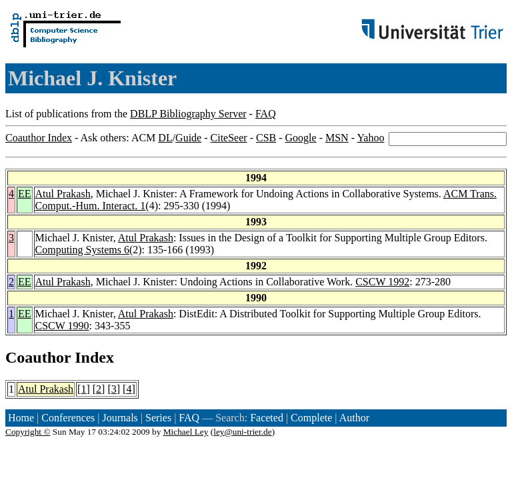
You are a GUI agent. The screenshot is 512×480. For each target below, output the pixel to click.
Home (21, 417)
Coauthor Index (38, 137)
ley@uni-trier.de (242, 432)
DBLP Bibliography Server (188, 113)
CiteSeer (229, 137)
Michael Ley (186, 432)
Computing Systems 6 (82, 249)
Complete (311, 417)
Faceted (266, 417)
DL (165, 137)
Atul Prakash (63, 193)
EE (24, 193)
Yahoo (370, 137)
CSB (266, 137)
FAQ (265, 113)
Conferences (68, 417)
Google (301, 137)
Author (354, 417)
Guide (188, 137)
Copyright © (28, 432)
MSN (337, 137)
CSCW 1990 (62, 325)
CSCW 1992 (382, 281)
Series (158, 417)
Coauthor (38, 357)
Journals (119, 417)
